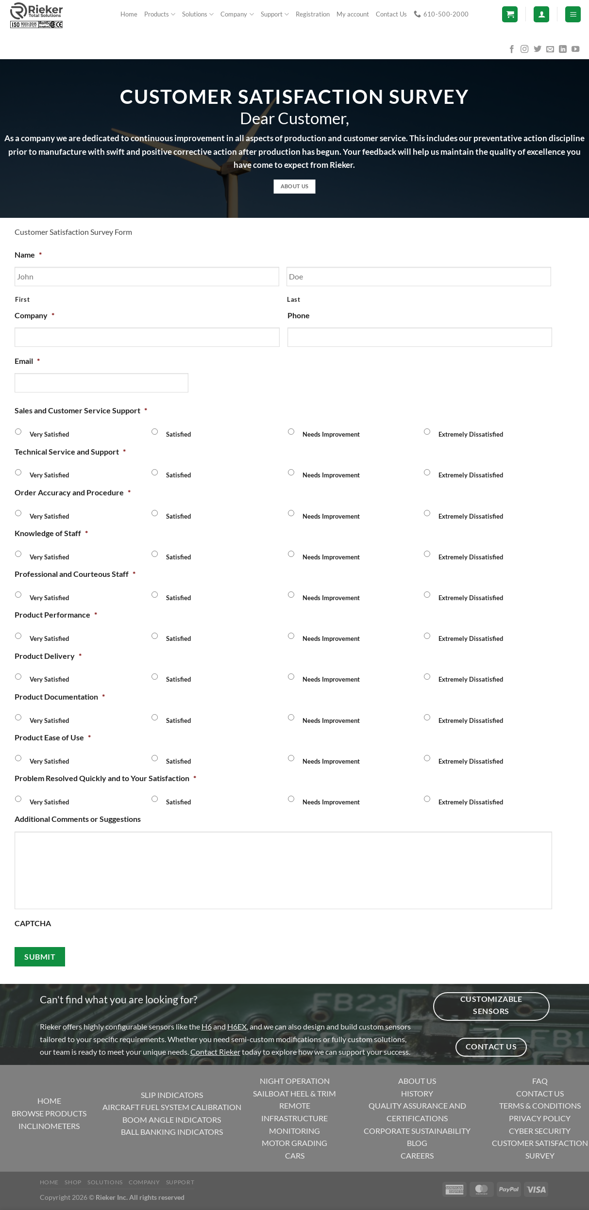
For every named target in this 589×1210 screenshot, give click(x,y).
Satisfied (178, 434)
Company (236, 14)
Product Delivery (48, 655)
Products (159, 14)
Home (128, 14)
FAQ (540, 1080)
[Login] (541, 14)
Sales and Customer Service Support (81, 410)
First (22, 299)
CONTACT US (540, 1093)
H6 (207, 1026)
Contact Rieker (215, 1051)
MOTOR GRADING (294, 1142)
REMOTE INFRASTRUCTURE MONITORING (294, 1118)
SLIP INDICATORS (172, 1094)
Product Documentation (60, 696)
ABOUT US (417, 1080)
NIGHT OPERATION (295, 1080)
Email (27, 360)
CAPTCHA (33, 923)
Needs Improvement (331, 434)
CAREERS (417, 1155)
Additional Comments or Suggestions (78, 818)
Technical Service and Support (70, 451)
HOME (49, 1100)
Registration (313, 14)
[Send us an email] (550, 49)
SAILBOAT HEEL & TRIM (294, 1093)
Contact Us (391, 14)
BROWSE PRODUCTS (49, 1113)
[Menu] (573, 14)
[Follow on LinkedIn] (563, 49)
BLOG (417, 1142)
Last (294, 299)
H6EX (237, 1026)
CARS (294, 1155)
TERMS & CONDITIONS (540, 1105)
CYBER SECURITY (540, 1130)
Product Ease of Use (53, 737)
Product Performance (56, 614)
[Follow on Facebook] (512, 49)
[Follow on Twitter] (537, 49)
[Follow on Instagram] (524, 49)
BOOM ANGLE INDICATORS (171, 1119)
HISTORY (417, 1093)
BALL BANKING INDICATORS (172, 1131)
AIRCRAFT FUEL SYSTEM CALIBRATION (171, 1107)
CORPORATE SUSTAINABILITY (417, 1130)
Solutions (198, 14)
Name (28, 254)
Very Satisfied (49, 434)
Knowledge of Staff (51, 533)
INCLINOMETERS (49, 1125)
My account (353, 14)
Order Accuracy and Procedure (73, 492)
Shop (73, 1182)
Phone (298, 315)
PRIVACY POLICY (540, 1118)
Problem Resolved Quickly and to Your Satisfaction (105, 778)
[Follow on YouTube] (575, 49)
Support (275, 14)
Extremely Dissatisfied (470, 434)
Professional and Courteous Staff (75, 573)
